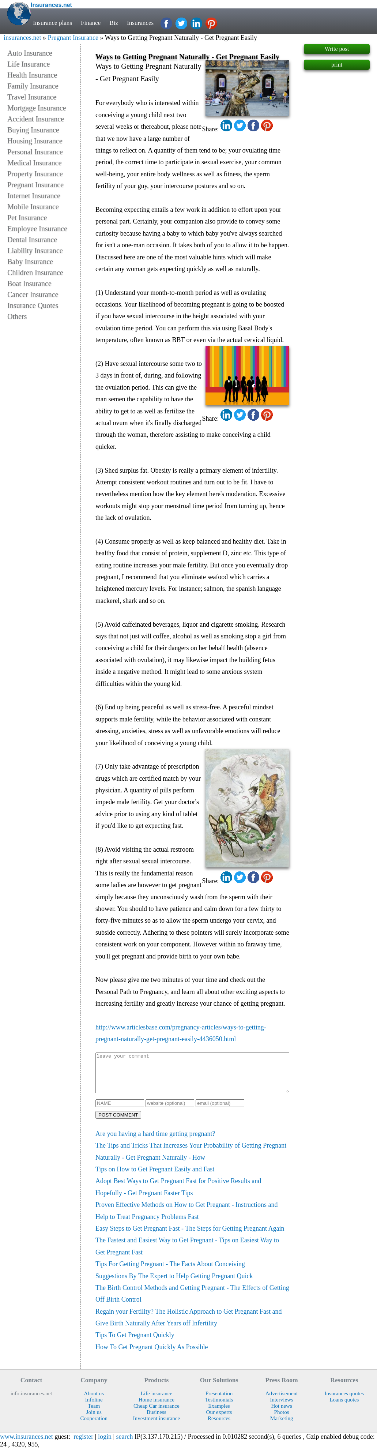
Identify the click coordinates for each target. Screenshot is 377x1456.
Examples (219, 1413)
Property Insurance (35, 174)
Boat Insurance (29, 283)
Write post (337, 49)
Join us (94, 1420)
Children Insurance (35, 273)
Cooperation (94, 1426)
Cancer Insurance (32, 294)
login (105, 1444)
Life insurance (157, 1401)
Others (17, 316)
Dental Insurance (32, 240)
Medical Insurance (34, 163)
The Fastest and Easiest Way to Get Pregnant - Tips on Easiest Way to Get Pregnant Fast (187, 1253)
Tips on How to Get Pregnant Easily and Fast (154, 1177)
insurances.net (22, 37)
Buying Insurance (33, 130)
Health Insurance (32, 75)
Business (156, 1420)
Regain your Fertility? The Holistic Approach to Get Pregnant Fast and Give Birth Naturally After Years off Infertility (188, 1325)
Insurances (140, 22)
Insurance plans (52, 22)
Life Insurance (28, 64)
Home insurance (156, 1407)
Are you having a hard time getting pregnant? (155, 1141)
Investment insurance (156, 1426)
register (83, 1444)
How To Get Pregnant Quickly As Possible (151, 1354)
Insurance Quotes (32, 305)
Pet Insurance (27, 218)
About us (94, 1401)
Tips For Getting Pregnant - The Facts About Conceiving (170, 1271)
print (336, 64)
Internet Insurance (33, 196)
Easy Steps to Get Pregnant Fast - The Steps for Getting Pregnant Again (189, 1236)
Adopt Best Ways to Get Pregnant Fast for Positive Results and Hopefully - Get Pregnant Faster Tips (178, 1194)
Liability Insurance (35, 251)
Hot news (281, 1413)
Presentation (219, 1401)
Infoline (94, 1407)
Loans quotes (344, 1407)
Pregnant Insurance (73, 37)
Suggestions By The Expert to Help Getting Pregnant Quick (174, 1283)
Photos (281, 1420)
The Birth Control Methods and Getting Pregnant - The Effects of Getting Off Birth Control (192, 1301)
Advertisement (281, 1401)
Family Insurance (32, 86)
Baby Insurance (30, 262)
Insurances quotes (344, 1401)
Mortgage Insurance (36, 108)
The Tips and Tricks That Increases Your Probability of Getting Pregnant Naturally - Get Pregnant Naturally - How (190, 1158)
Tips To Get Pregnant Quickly (134, 1342)
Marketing (281, 1426)
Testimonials (219, 1407)
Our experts (219, 1420)
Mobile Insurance (33, 207)
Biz (113, 22)
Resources (219, 1426)
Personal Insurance (35, 152)
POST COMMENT (118, 1122)
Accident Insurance (35, 119)
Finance (91, 22)
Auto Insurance (29, 53)
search (124, 1444)
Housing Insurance (35, 141)
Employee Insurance (37, 229)
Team (94, 1413)
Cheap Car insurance (156, 1413)
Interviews (281, 1407)
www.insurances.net (26, 1444)
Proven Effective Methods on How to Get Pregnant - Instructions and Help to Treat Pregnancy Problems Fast (186, 1218)
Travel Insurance (31, 97)
